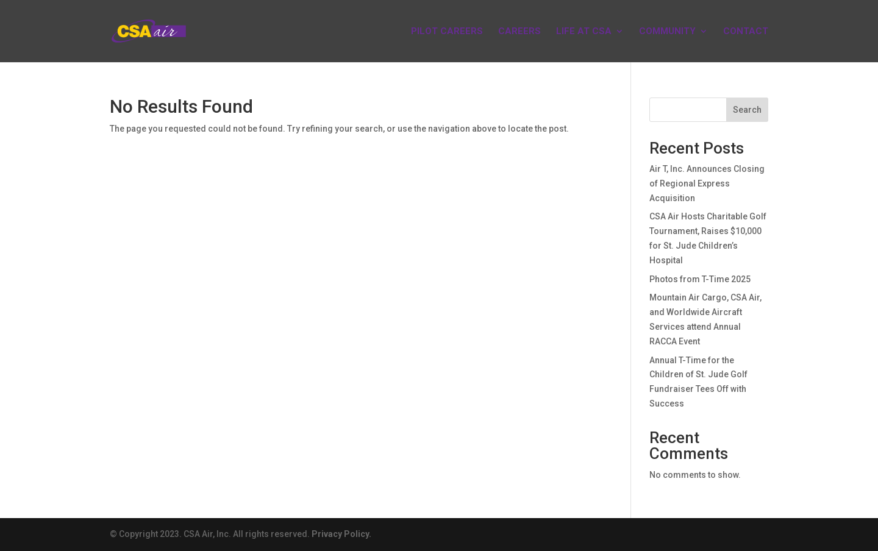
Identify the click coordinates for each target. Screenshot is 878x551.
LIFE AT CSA (584, 32)
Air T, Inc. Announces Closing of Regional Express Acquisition (707, 183)
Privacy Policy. (341, 534)
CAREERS (519, 32)
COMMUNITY (667, 32)
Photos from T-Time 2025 (700, 279)
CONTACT (745, 32)
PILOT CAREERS (447, 32)
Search (747, 110)
